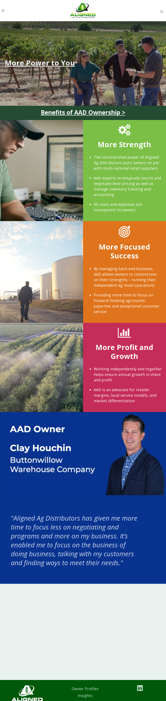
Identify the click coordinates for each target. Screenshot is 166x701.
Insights (85, 695)
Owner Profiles (85, 688)
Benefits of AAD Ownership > (83, 112)
